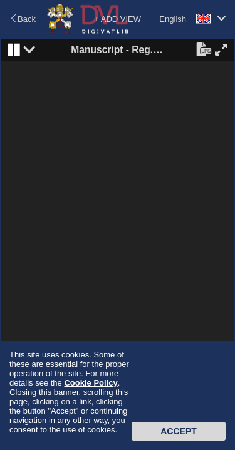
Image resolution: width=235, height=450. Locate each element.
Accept (178, 431)
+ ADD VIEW (117, 19)
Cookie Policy (90, 383)
